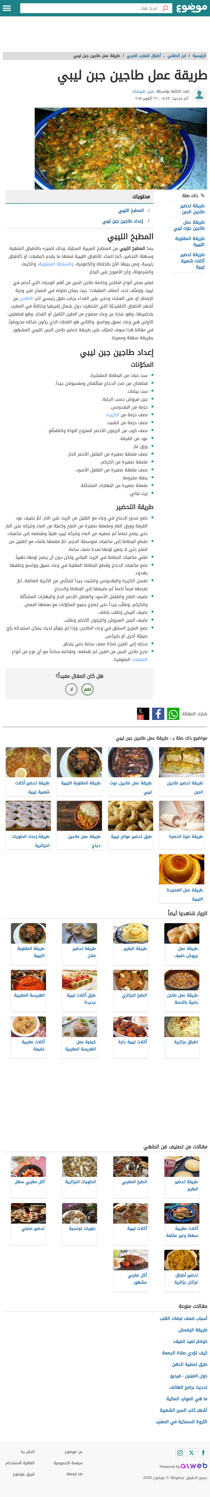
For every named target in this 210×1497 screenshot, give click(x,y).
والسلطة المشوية (56, 264)
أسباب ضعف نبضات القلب (183, 1318)
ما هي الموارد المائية (186, 1399)
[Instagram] (180, 1452)
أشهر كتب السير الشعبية (183, 1410)
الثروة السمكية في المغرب (181, 1422)
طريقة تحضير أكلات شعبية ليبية (192, 260)
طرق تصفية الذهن (189, 1364)
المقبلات (140, 659)
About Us (74, 1474)
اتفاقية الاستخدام (19, 1463)
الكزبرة (112, 415)
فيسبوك (158, 714)
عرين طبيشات (143, 91)
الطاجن (26, 298)
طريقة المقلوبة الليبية (190, 241)
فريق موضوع (23, 1474)
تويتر (143, 714)
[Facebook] (203, 1452)
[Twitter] (191, 1452)
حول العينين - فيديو (188, 1376)
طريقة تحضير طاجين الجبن (192, 209)
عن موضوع (74, 1451)
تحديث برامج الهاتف (188, 1387)
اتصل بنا (27, 1451)
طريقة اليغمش (192, 1330)
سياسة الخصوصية (68, 1463)
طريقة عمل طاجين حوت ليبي (189, 225)
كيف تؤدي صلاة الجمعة (184, 1353)
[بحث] (165, 8)
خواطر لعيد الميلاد (190, 1341)
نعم (87, 689)
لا (71, 689)
